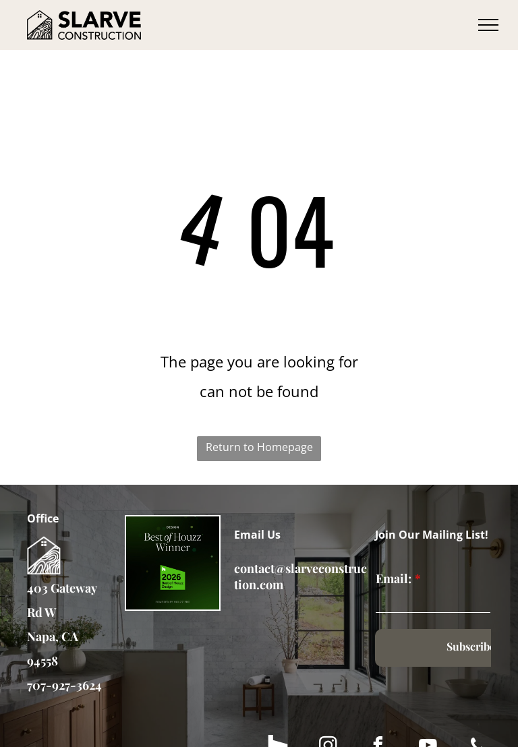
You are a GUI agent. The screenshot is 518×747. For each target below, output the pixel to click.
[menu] (488, 24)
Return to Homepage (259, 447)
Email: (393, 578)
